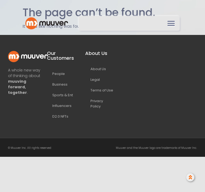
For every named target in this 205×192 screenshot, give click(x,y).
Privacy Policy (96, 103)
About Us (98, 68)
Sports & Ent (62, 95)
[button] (171, 23)
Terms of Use (101, 90)
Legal (95, 79)
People (58, 73)
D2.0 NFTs (60, 116)
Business (60, 84)
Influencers (62, 105)
